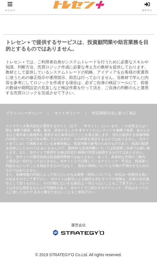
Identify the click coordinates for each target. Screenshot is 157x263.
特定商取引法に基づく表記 (114, 113)
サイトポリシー (67, 113)
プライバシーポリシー (24, 113)
